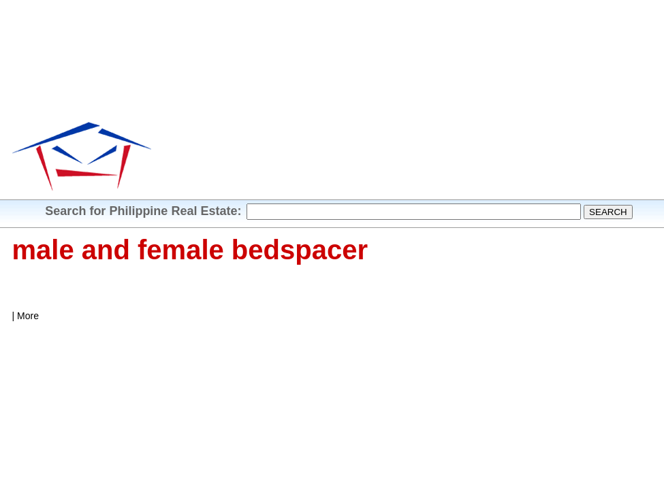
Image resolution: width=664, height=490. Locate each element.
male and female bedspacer (190, 250)
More (28, 315)
